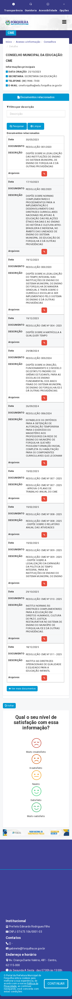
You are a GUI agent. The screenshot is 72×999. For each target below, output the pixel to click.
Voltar (9, 705)
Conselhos (50, 41)
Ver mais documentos (22, 688)
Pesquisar (17, 126)
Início (9, 41)
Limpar (36, 126)
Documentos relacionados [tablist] (36, 97)
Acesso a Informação (28, 41)
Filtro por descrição (20, 106)
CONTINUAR (56, 983)
